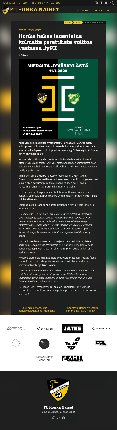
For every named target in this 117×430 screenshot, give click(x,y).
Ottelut (97, 10)
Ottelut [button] (23, 2)
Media (41, 2)
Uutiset (78, 22)
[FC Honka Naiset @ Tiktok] (101, 2)
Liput (109, 10)
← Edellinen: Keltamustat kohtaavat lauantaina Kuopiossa (37, 309)
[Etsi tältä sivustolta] (112, 2)
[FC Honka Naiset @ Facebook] (106, 2)
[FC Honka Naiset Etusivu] (30, 10)
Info (34, 2)
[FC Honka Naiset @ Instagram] (96, 2)
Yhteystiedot (54, 2)
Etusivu (68, 22)
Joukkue (82, 10)
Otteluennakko (30, 30)
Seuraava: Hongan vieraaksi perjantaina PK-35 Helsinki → (82, 309)
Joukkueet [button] (9, 2)
